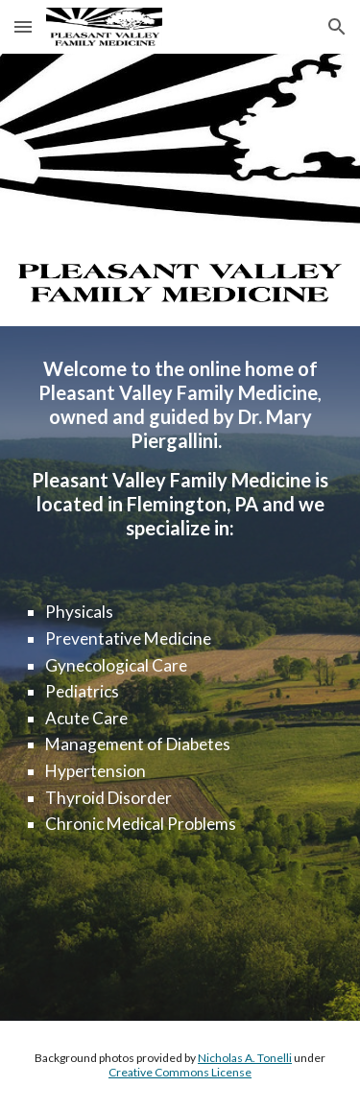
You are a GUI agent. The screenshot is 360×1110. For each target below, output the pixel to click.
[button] (23, 26)
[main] (180, 448)
